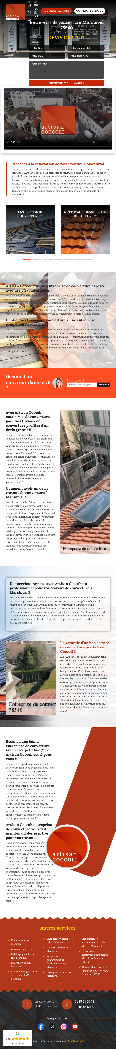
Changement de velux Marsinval (59, 974)
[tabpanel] (30, 229)
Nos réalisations (56, 10)
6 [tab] (79, 259)
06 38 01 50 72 (85, 1007)
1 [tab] (27, 259)
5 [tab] (68, 259)
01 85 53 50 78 (84, 1001)
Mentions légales (77, 1041)
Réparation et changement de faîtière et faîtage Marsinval (56, 962)
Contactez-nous (89, 10)
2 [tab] (37, 259)
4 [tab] (58, 259)
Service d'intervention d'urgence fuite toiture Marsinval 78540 (95, 971)
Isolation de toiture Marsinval (57, 949)
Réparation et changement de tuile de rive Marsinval (94, 942)
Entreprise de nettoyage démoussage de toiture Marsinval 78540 (95, 956)
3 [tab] (48, 259)
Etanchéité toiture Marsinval (21, 942)
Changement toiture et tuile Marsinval (59, 940)
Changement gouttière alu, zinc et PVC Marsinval (24, 975)
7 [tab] (89, 259)
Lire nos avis (17, 1043)
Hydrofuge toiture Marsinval (21, 964)
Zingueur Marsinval (22, 949)
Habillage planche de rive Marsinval (23, 956)
